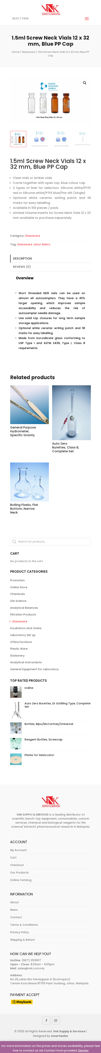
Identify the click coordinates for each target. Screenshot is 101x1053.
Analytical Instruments (26, 662)
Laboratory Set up (22, 635)
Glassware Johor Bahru (33, 244)
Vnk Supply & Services (69, 1031)
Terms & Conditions (24, 925)
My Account (18, 850)
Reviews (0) (22, 267)
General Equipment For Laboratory (34, 669)
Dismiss (83, 1050)
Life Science (18, 601)
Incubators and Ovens (26, 628)
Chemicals (17, 594)
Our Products (19, 872)
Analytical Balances (24, 608)
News (14, 910)
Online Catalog (20, 880)
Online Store (18, 587)
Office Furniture (21, 642)
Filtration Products (23, 614)
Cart (13, 857)
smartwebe (59, 1036)
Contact (16, 917)
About (14, 902)
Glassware (28, 52)
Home (16, 52)
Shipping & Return (22, 940)
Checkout (17, 865)
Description (22, 258)
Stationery (17, 656)
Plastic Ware (19, 649)
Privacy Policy (19, 932)
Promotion (17, 580)
